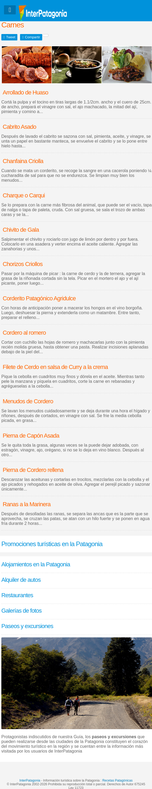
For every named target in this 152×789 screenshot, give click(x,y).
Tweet (10, 37)
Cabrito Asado (19, 126)
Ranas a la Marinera (26, 504)
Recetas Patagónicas (117, 780)
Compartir (32, 37)
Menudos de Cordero (28, 401)
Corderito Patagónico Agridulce (39, 298)
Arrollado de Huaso (25, 92)
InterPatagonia (30, 780)
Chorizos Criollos (22, 264)
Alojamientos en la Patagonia (35, 564)
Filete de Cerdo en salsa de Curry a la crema (55, 367)
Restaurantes (17, 595)
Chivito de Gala (21, 229)
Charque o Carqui (24, 195)
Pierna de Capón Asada (31, 435)
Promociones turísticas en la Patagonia (51, 543)
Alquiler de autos (21, 579)
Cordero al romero (24, 332)
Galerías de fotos (21, 610)
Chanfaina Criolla (23, 161)
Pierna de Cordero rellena (33, 470)
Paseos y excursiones (27, 626)
